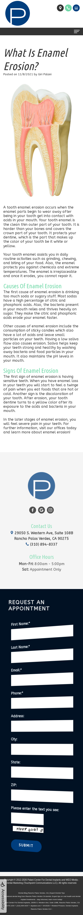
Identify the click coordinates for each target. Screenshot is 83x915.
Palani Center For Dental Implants (44, 880)
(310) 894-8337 (42, 538)
